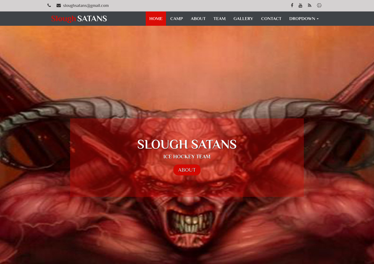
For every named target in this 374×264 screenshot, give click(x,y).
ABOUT (198, 18)
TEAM (219, 18)
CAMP (176, 18)
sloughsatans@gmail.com (86, 5)
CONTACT (271, 18)
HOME (155, 18)
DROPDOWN (304, 18)
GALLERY (243, 18)
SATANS (80, 18)
